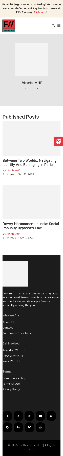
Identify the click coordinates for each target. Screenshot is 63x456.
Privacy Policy (11, 389)
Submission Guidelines (17, 333)
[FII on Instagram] (29, 416)
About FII (9, 322)
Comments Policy (14, 378)
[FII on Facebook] (7, 416)
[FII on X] (18, 416)
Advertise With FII (14, 350)
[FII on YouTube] (40, 416)
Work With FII (11, 361)
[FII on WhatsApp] (40, 427)
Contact (8, 327)
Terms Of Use (11, 383)
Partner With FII (13, 355)
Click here (40, 12)
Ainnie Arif (13, 170)
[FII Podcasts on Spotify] (51, 416)
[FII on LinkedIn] (18, 427)
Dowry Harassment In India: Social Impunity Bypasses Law (31, 226)
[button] (58, 141)
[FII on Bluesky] (29, 427)
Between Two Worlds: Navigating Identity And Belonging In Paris (29, 162)
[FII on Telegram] (7, 427)
